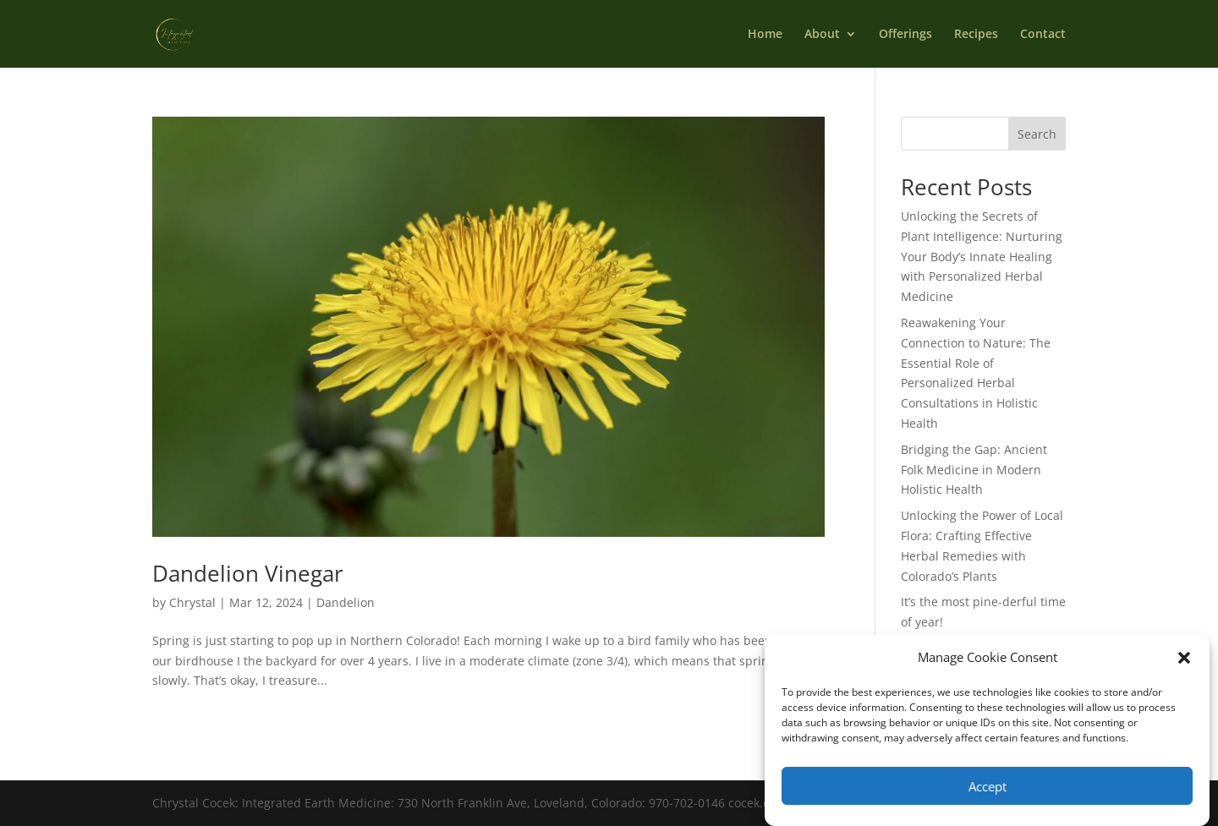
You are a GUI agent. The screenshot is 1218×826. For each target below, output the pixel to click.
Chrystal (192, 602)
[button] (1184, 657)
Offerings (905, 34)
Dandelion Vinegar (247, 573)
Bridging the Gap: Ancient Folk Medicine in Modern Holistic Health (974, 469)
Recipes (976, 34)
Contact (1043, 34)
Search (1037, 134)
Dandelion (345, 602)
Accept (987, 786)
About (822, 34)
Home (765, 34)
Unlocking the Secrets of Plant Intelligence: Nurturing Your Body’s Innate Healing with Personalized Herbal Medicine (981, 256)
